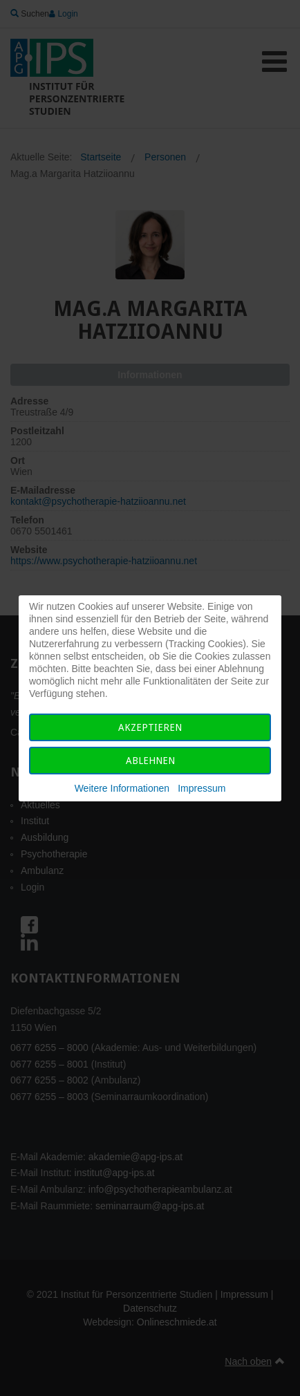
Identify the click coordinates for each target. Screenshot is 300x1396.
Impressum (201, 788)
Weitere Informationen (122, 788)
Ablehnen (150, 760)
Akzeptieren (150, 727)
